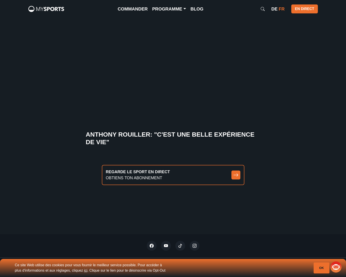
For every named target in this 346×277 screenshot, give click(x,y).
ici (85, 270)
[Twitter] (152, 246)
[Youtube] (166, 246)
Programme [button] (167, 8)
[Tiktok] (180, 246)
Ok (321, 268)
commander (133, 8)
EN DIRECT (304, 9)
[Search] (263, 9)
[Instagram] (194, 246)
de (274, 8)
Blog (197, 8)
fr (282, 8)
